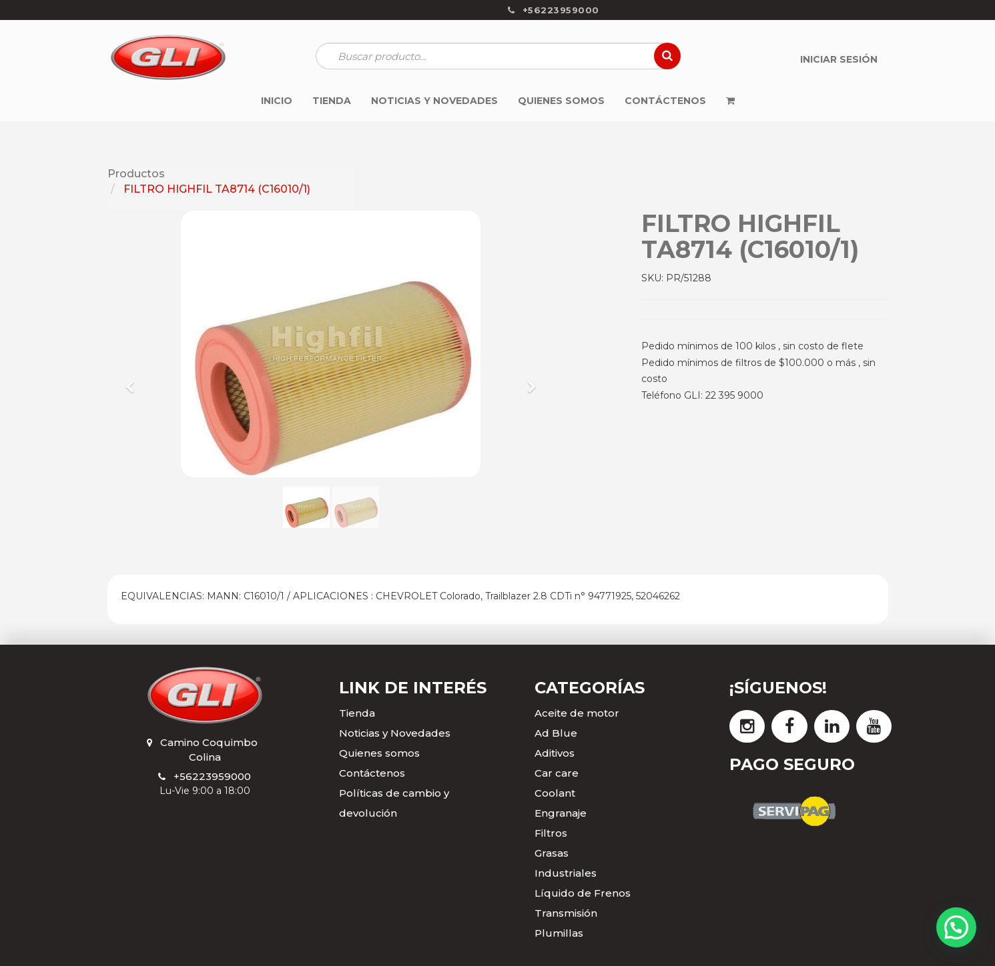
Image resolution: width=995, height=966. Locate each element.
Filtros (551, 833)
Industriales (566, 873)
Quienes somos (379, 753)
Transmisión (566, 913)
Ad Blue (556, 733)
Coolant (555, 793)
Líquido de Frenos (583, 893)
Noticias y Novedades (394, 733)
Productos (136, 173)
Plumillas (559, 933)
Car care (557, 773)
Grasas (552, 853)
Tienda (357, 713)
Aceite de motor (577, 713)
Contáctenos (372, 773)
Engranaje (561, 813)
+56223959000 (212, 776)
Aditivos (555, 753)
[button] (134, 381)
